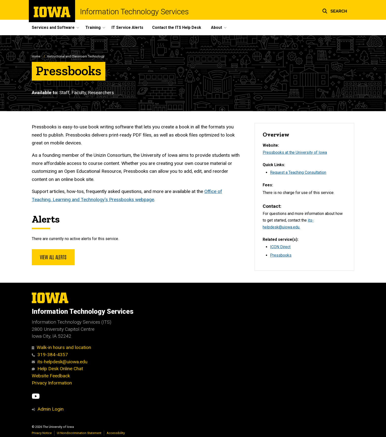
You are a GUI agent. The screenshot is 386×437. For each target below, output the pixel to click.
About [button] (216, 27)
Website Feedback (51, 376)
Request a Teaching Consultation (298, 172)
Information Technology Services (134, 12)
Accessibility (116, 433)
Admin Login (50, 409)
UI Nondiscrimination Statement (79, 433)
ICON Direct (280, 247)
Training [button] (93, 27)
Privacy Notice (42, 433)
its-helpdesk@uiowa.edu (59, 362)
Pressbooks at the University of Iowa (295, 152)
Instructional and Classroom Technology (75, 56)
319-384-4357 (50, 354)
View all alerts (53, 257)
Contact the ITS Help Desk (176, 27)
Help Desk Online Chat (57, 368)
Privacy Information (52, 383)
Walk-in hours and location (61, 347)
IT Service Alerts (127, 27)
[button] (334, 10)
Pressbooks (280, 255)
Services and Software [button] (53, 27)
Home (36, 56)
